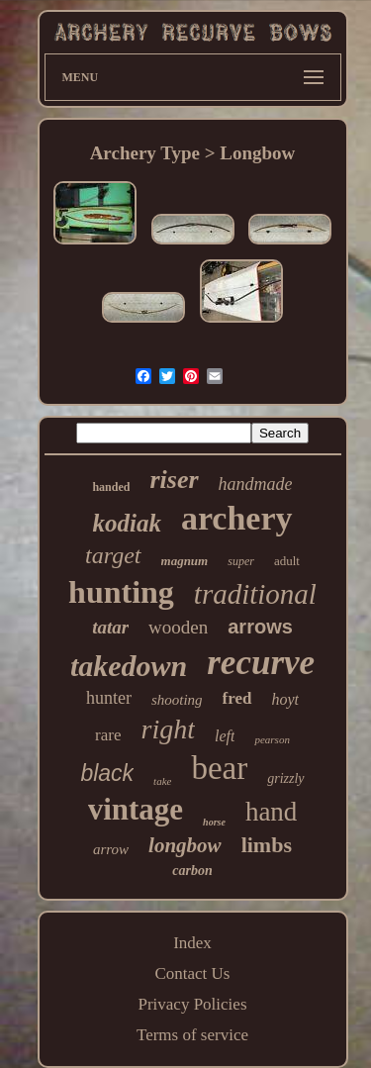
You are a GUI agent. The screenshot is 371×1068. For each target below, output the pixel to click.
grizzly (285, 778)
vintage (135, 809)
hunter (109, 698)
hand (271, 811)
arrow (111, 849)
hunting (121, 592)
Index (192, 942)
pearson (271, 739)
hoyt (286, 699)
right (168, 729)
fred (237, 698)
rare (108, 735)
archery (237, 518)
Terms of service (192, 1034)
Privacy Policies (192, 1004)
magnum (185, 560)
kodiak (126, 523)
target (112, 555)
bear (219, 768)
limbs (266, 844)
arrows (260, 626)
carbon (192, 870)
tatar (110, 627)
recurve (261, 662)
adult (287, 560)
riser (173, 479)
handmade (256, 484)
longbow (185, 845)
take (162, 781)
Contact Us (192, 973)
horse (214, 822)
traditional (255, 594)
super (241, 561)
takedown (128, 665)
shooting (177, 700)
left (224, 736)
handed (111, 487)
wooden (178, 627)
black (107, 773)
